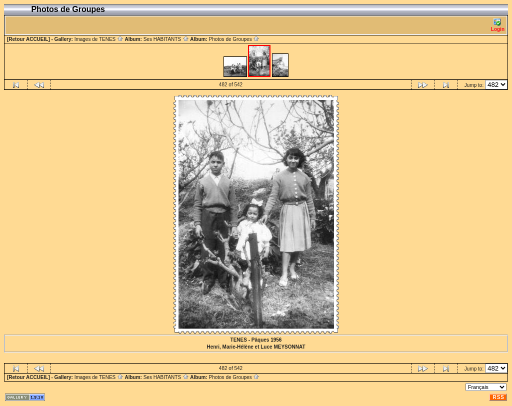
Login (497, 25)
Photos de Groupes (234, 39)
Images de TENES (99, 39)
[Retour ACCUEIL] (28, 39)
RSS (498, 397)
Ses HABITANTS (166, 39)
